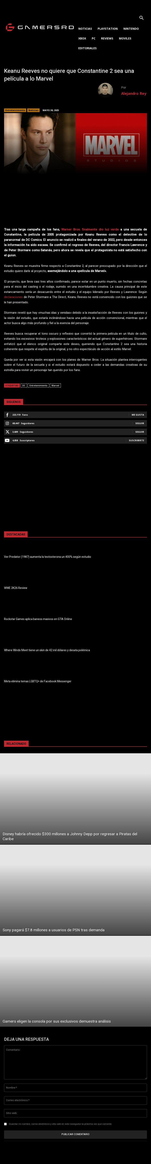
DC (23, 385)
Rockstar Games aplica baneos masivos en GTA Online (38, 619)
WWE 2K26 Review (15, 588)
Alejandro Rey (133, 93)
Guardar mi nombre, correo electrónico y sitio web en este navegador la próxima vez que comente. (60, 1124)
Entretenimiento (15, 110)
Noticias (33, 110)
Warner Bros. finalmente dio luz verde (90, 229)
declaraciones (13, 297)
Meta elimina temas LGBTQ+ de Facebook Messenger (37, 681)
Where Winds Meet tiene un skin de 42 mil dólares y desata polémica (47, 650)
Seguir (139, 423)
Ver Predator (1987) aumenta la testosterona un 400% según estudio (47, 557)
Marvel (55, 385)
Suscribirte (136, 440)
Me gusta (138, 414)
